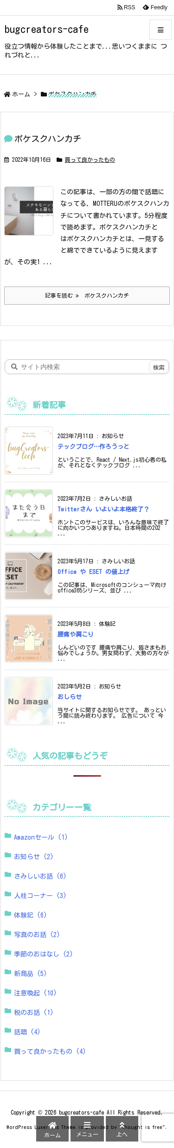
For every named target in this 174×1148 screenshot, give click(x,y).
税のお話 (34, 1012)
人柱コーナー (40, 896)
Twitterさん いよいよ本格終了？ (103, 509)
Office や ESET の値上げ (93, 572)
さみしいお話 (40, 876)
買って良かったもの (90, 159)
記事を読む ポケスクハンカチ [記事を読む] (87, 296)
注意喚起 (35, 993)
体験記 (30, 915)
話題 (27, 1032)
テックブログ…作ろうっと (93, 447)
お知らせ (34, 857)
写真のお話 (37, 934)
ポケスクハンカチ (47, 138)
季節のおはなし (43, 954)
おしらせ (70, 697)
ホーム (21, 94)
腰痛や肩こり (76, 634)
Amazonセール (41, 837)
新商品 (30, 973)
